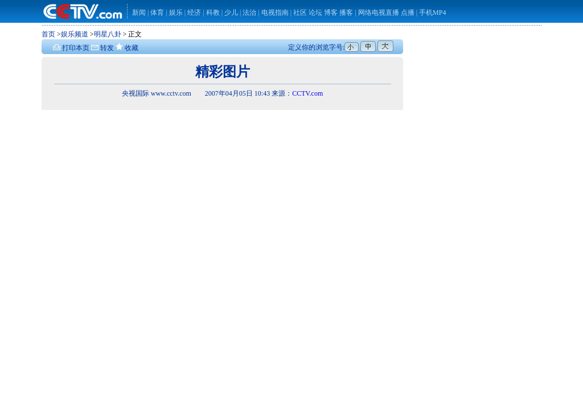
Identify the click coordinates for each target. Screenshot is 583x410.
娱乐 (176, 13)
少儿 (231, 13)
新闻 (139, 13)
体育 (157, 13)
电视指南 (275, 13)
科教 (213, 13)
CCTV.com (307, 93)
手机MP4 (432, 13)
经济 (195, 13)
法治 (249, 13)
